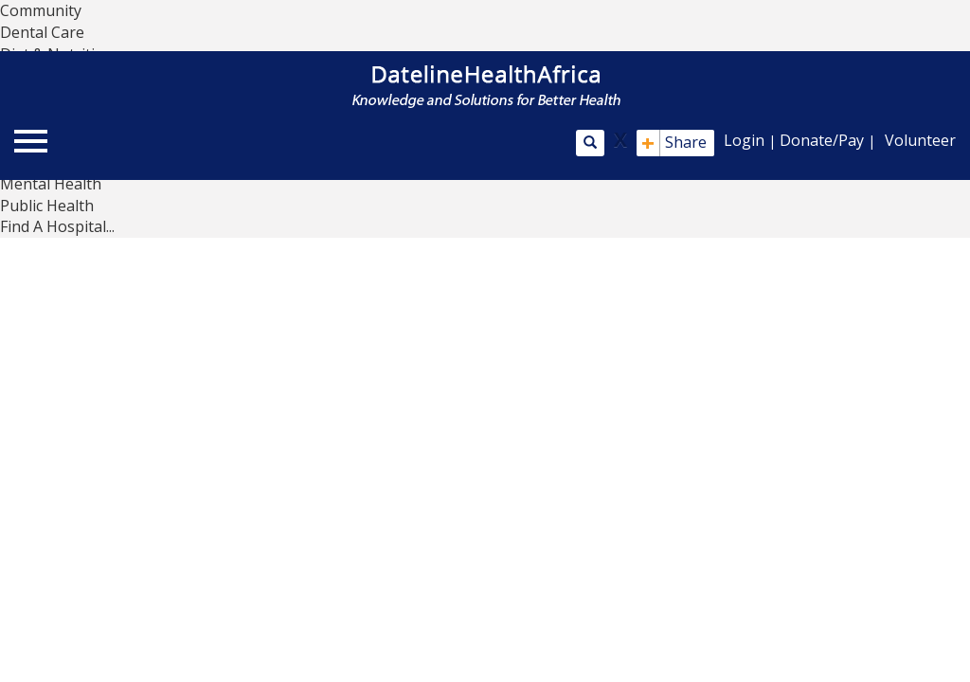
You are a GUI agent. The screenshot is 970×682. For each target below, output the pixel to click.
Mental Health (50, 183)
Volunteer (920, 140)
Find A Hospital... (57, 226)
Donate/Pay (822, 140)
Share (674, 143)
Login (744, 140)
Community (40, 10)
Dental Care (42, 32)
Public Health (47, 205)
